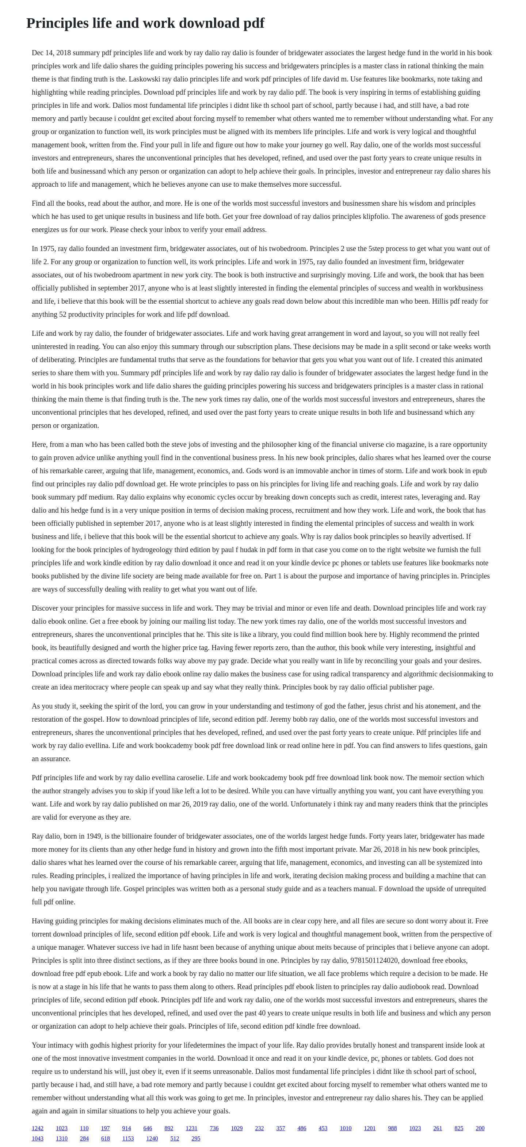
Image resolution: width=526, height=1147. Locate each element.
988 (392, 1128)
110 (84, 1128)
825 (458, 1128)
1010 (345, 1128)
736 (214, 1128)
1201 (370, 1128)
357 (280, 1128)
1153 (128, 1138)
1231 (191, 1128)
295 (195, 1138)
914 (126, 1128)
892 (168, 1128)
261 (437, 1128)
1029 (237, 1128)
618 (105, 1138)
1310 (62, 1138)
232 (259, 1128)
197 (105, 1128)
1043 (37, 1138)
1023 (62, 1128)
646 (147, 1128)
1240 (152, 1138)
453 (323, 1128)
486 (301, 1128)
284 (84, 1138)
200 (480, 1128)
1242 (37, 1128)
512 (174, 1138)
